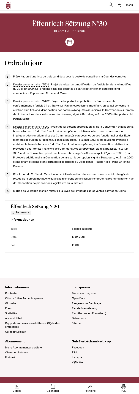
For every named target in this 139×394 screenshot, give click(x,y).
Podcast (10, 357)
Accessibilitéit (13, 318)
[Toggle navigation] (129, 5)
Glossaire (10, 303)
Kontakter (11, 293)
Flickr (75, 352)
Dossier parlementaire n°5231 (31, 84)
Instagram (78, 357)
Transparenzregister (84, 293)
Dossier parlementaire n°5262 (31, 126)
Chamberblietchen (16, 352)
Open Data (78, 298)
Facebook (78, 347)
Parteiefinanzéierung (84, 308)
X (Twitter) (78, 362)
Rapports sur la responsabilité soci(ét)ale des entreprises (32, 325)
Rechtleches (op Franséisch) (89, 313)
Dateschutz (79, 318)
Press (8, 308)
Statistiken (11, 313)
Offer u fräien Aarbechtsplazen (24, 298)
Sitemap (77, 323)
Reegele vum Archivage (86, 303)
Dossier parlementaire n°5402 (31, 101)
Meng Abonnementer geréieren (24, 347)
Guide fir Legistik (15, 332)
